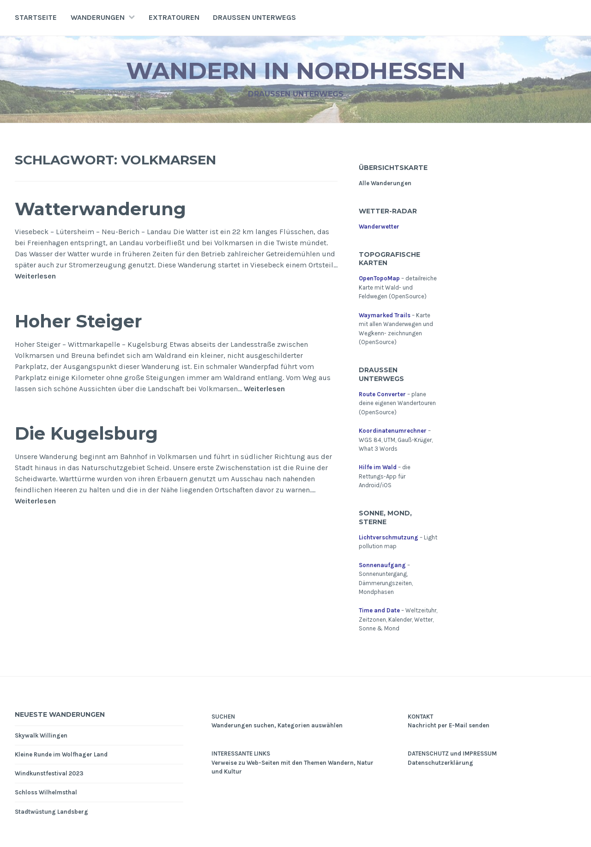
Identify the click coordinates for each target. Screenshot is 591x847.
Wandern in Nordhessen (295, 71)
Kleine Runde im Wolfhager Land (61, 754)
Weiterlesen (35, 276)
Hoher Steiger (78, 321)
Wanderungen (98, 17)
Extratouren (174, 17)
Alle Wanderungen (385, 183)
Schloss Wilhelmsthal (46, 792)
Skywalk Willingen (41, 735)
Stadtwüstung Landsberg (51, 811)
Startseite (36, 17)
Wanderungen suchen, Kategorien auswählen (277, 725)
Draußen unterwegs (254, 17)
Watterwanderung (100, 209)
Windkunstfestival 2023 (49, 773)
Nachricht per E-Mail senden (448, 725)
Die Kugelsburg (86, 433)
